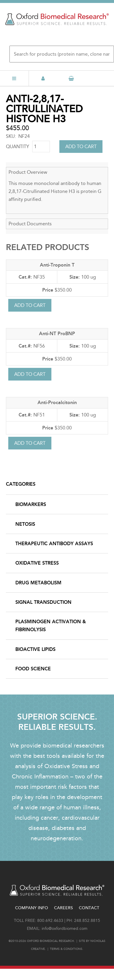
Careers (63, 907)
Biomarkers (30, 504)
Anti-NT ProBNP (57, 333)
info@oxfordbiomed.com (64, 928)
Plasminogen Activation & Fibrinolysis (50, 625)
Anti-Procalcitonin (57, 402)
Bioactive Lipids (35, 649)
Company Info (31, 907)
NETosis (25, 524)
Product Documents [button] (30, 223)
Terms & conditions (66, 949)
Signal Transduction (43, 602)
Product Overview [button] (28, 172)
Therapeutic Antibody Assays (54, 543)
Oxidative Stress (37, 563)
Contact (89, 907)
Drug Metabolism (38, 583)
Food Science (33, 669)
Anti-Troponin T (57, 265)
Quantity (17, 146)
